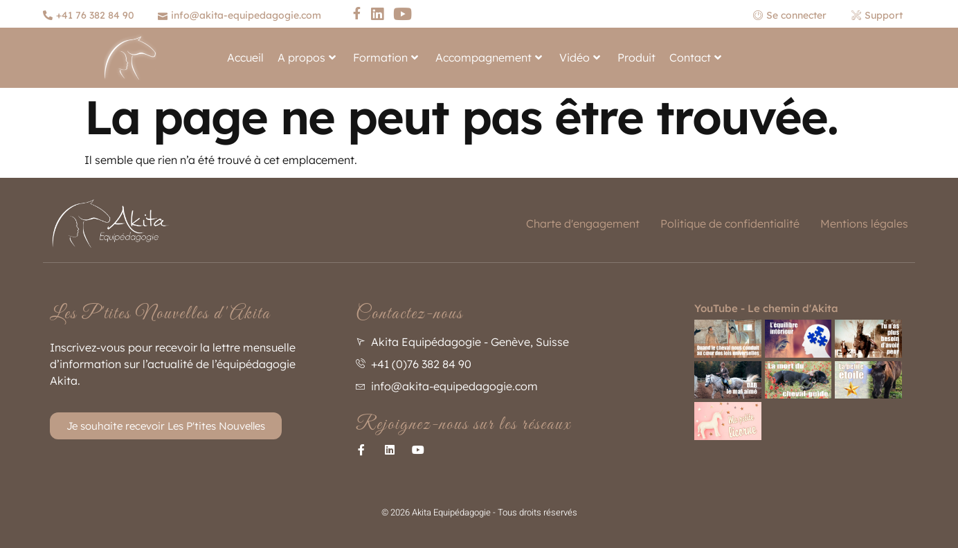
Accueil (245, 57)
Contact (695, 57)
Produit (636, 57)
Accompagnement (488, 57)
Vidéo (579, 57)
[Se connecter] (795, 15)
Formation (385, 57)
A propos (307, 57)
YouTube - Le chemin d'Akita (766, 308)
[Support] (878, 15)
